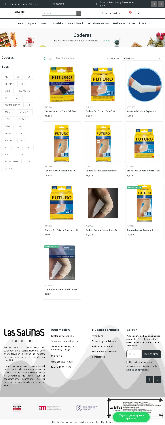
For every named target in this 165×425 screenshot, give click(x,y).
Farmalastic (50, 285)
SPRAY (22, 119)
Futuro (48, 107)
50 (6, 98)
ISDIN (8, 119)
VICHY (24, 140)
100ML (8, 154)
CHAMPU (24, 112)
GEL (23, 83)
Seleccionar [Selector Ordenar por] (142, 58)
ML (6, 76)
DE (18, 76)
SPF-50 (8, 168)
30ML (7, 126)
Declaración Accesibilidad (104, 351)
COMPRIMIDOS (12, 105)
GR (28, 161)
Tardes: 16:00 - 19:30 (61, 367)
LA (20, 126)
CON (17, 147)
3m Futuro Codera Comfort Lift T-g (144, 170)
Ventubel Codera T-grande (141, 111)
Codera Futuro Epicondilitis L (142, 230)
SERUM (8, 140)
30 (29, 76)
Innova (89, 226)
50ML (7, 90)
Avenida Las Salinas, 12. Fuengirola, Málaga (62, 348)
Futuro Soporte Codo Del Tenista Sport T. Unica (61, 111)
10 (29, 147)
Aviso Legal (97, 335)
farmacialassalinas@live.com (65, 341)
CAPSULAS (24, 90)
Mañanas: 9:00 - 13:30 (62, 361)
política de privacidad (137, 370)
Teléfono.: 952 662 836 (62, 335)
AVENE (8, 133)
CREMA (8, 83)
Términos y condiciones (104, 341)
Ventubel (131, 107)
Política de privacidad (102, 346)
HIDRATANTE (11, 161)
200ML (8, 112)
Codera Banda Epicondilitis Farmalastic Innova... (103, 230)
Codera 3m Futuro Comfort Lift (102, 111)
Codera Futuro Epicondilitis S (59, 170)
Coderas (8, 58)
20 (21, 154)
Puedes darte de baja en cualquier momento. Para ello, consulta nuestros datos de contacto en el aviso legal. (143, 340)
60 (21, 133)
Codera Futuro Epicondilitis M (101, 170)
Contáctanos (98, 356)
